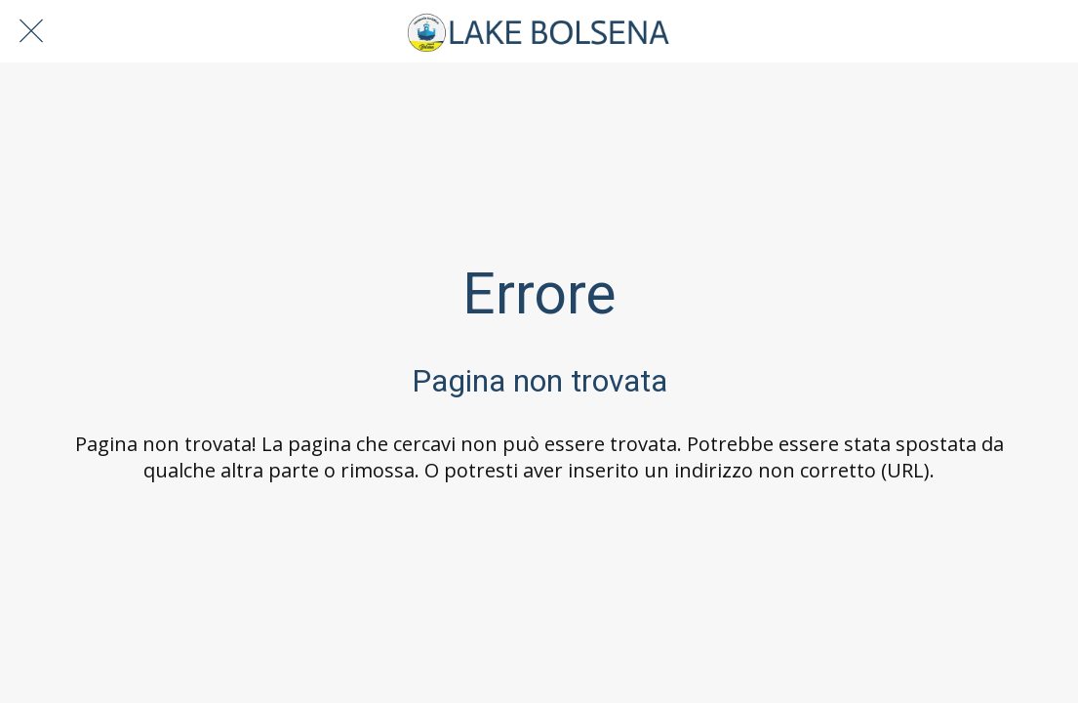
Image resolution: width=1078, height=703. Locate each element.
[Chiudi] (31, 31)
